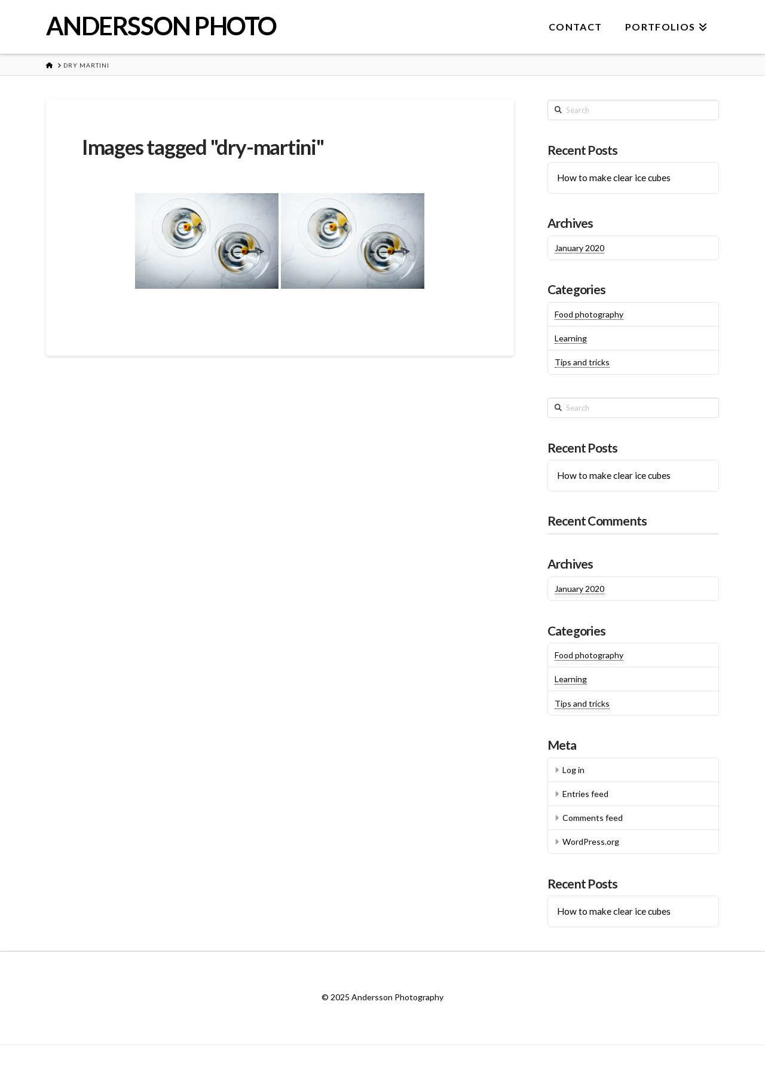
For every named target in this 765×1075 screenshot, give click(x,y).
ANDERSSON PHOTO (161, 25)
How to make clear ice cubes (614, 177)
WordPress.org (590, 841)
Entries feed (585, 794)
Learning (571, 338)
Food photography (589, 314)
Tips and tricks (582, 362)
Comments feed (592, 818)
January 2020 (579, 248)
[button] (753, 11)
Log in (573, 770)
